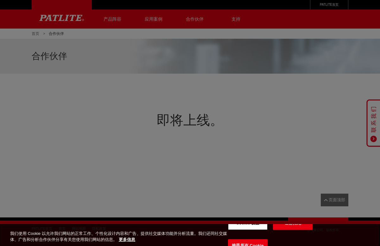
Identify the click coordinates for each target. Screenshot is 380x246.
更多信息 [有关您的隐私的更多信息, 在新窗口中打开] (127, 239)
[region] (190, 235)
